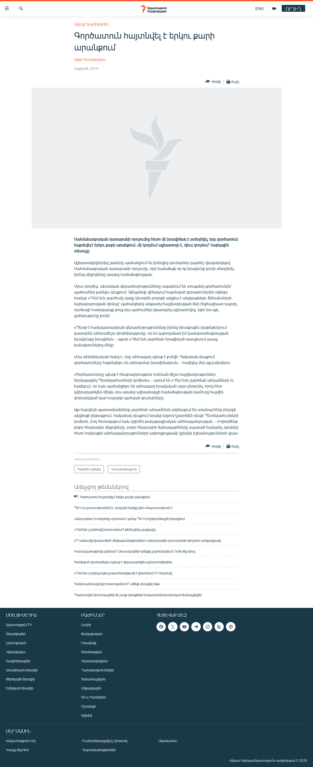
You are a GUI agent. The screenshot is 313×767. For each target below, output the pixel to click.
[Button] (213, 81)
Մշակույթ (88, 706)
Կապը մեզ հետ (17, 750)
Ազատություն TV (19, 625)
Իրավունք (88, 643)
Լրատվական (16, 643)
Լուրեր (86, 625)
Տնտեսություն (91, 652)
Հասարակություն (92, 24)
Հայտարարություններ (99, 750)
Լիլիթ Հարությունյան (89, 59)
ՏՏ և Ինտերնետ (93, 697)
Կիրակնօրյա (15, 652)
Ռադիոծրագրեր (18, 661)
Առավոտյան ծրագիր (22, 670)
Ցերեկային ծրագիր (20, 679)
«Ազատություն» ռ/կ (20, 741)
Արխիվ (86, 715)
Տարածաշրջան (93, 679)
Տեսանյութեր (15, 634)
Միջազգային (91, 688)
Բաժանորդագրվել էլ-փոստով (104, 741)
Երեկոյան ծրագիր (19, 688)
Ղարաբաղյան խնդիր (97, 670)
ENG (259, 8)
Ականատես (167, 741)
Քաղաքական (91, 634)
